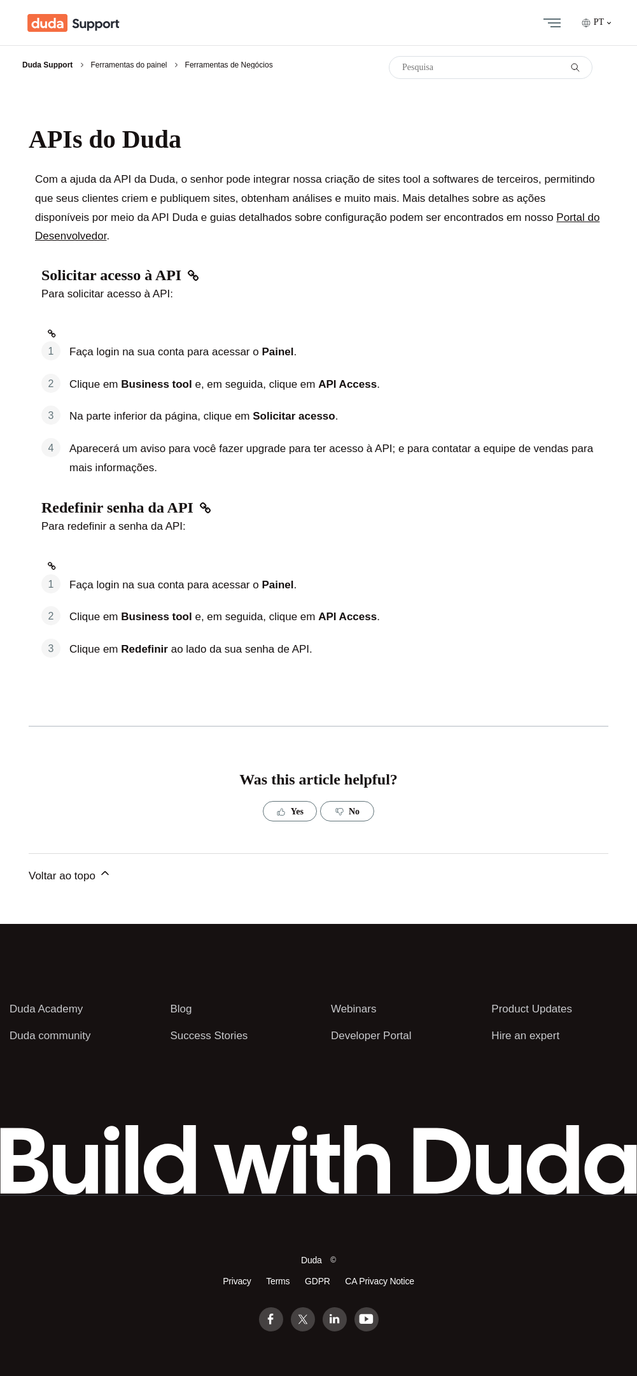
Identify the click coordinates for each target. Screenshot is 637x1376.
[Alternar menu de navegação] (549, 23)
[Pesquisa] (490, 67)
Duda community (50, 1036)
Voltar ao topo (70, 874)
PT (596, 22)
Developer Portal (371, 1036)
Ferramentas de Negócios (229, 64)
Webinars (354, 1009)
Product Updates (531, 1009)
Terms (278, 1281)
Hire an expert (525, 1036)
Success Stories (209, 1036)
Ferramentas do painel (128, 64)
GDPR (317, 1281)
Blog (181, 1009)
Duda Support (47, 64)
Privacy (237, 1281)
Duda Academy (46, 1009)
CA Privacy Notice (379, 1281)
